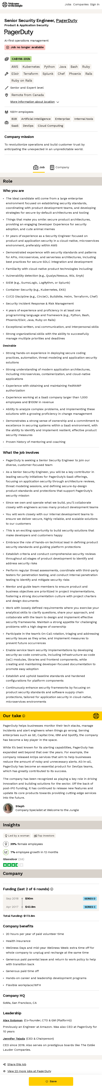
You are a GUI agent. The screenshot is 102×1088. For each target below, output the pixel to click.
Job (39, 167)
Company (59, 167)
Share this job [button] (14, 1064)
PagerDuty (66, 20)
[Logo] (12, 4)
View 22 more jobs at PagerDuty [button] (27, 1071)
